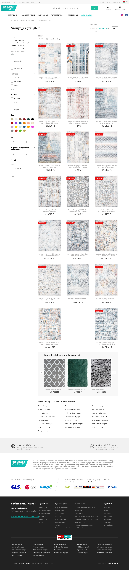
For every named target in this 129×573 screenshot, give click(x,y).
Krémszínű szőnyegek (100, 420)
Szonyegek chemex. (29, 567)
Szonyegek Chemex (18, 20)
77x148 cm (42, 39)
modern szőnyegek (17, 40)
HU (127, 2)
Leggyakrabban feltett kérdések (87, 523)
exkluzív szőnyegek (17, 48)
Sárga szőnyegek (71, 423)
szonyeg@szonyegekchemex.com (25, 519)
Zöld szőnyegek (97, 431)
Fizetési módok (61, 525)
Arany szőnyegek (44, 434)
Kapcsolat (116, 2)
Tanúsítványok (81, 525)
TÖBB (12, 54)
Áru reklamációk (61, 523)
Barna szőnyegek (98, 409)
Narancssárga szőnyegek (74, 427)
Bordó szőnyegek (44, 413)
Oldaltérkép (80, 517)
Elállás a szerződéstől (63, 531)
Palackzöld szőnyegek (73, 413)
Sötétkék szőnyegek (99, 416)
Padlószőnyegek (28, 15)
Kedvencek (103, 9)
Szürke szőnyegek (44, 431)
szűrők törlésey (56, 39)
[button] (104, 28)
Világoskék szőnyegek (46, 427)
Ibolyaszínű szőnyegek (73, 416)
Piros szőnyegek (43, 416)
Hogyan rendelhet (62, 511)
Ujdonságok (86, 15)
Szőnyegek (12, 15)
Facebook (126, 15)
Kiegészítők (73, 15)
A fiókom (94, 9)
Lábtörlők (43, 15)
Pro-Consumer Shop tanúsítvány (87, 520)
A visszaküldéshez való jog (29, 2)
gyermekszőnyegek (17, 51)
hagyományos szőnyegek (20, 43)
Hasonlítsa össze (115, 9)
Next (115, 377)
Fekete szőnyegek (98, 413)
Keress (83, 8)
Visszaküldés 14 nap (27, 448)
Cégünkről (101, 2)
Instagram (122, 15)
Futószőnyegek (58, 15)
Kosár (126, 9)
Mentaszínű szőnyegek (100, 423)
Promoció (107, 525)
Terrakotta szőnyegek (73, 431)
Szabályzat (60, 520)
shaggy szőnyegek (17, 45)
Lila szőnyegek (43, 423)
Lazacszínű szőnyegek (73, 420)
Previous (41, 377)
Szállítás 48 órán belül (106, 448)
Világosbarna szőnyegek (46, 420)
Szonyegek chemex (9, 8)
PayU (90, 485)
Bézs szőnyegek (43, 409)
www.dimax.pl (113, 567)
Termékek (107, 523)
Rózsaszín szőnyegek (99, 427)
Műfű (42, 525)
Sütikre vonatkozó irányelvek (86, 511)
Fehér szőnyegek (71, 409)
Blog (108, 2)
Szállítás (8, 2)
